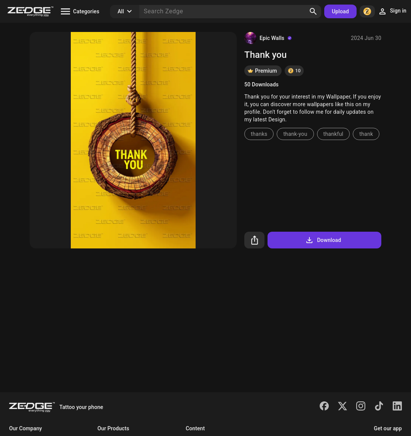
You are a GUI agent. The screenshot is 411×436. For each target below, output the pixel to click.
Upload (340, 11)
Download (323, 240)
